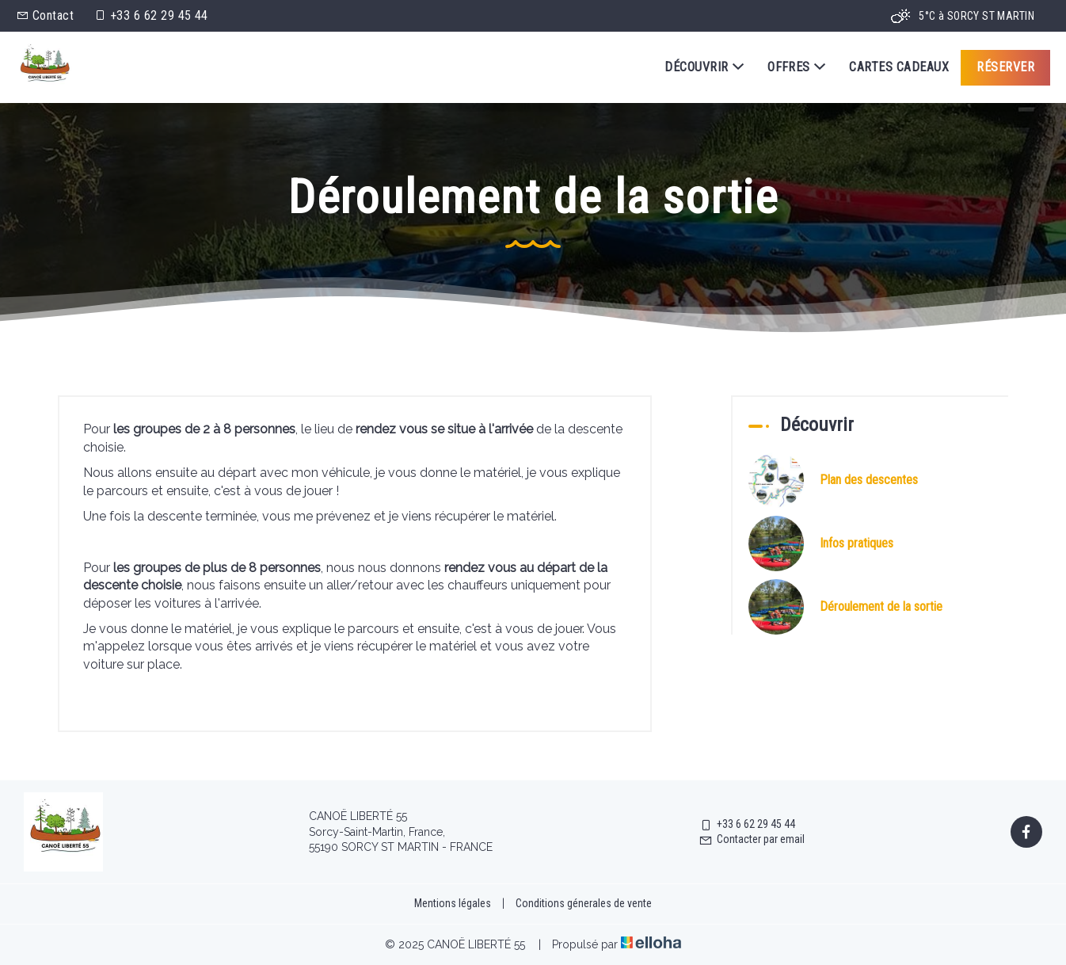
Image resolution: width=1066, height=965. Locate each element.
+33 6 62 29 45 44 (747, 824)
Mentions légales (452, 903)
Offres (796, 67)
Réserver (1005, 66)
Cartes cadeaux (899, 66)
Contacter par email (752, 839)
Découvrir (704, 67)
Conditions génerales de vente (584, 903)
